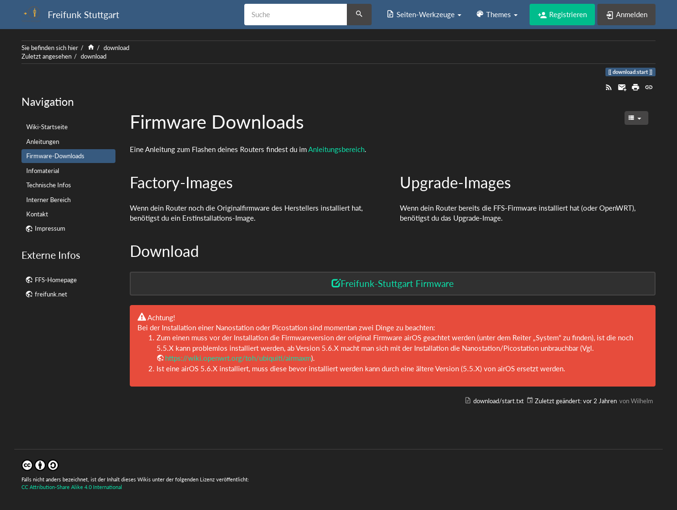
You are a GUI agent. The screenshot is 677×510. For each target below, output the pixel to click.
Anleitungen (42, 141)
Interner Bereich (48, 200)
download (116, 47)
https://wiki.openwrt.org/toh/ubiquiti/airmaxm (238, 358)
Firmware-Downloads (55, 156)
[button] (424, 14)
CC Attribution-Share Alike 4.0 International (71, 487)
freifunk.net (51, 294)
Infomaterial (42, 170)
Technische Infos (48, 185)
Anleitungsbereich (336, 149)
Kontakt (37, 214)
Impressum (50, 228)
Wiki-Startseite (47, 127)
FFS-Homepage (56, 280)
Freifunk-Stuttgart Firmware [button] (393, 283)
